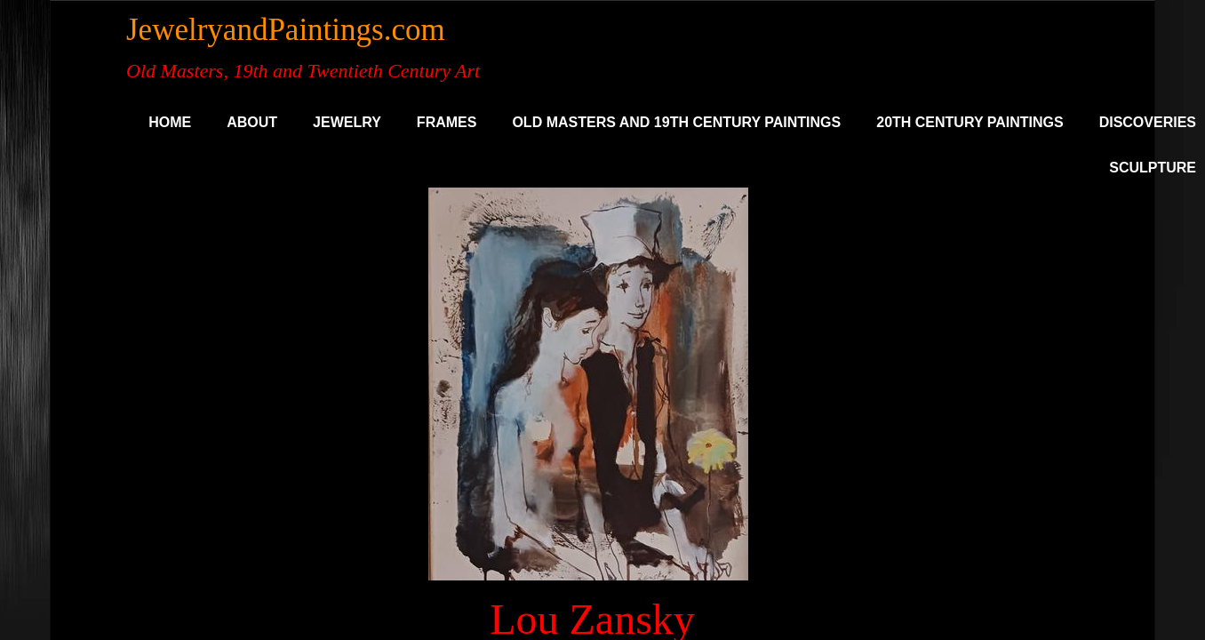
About (252, 122)
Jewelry (347, 122)
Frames (447, 122)
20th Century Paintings (969, 122)
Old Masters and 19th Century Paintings (676, 122)
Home (169, 122)
